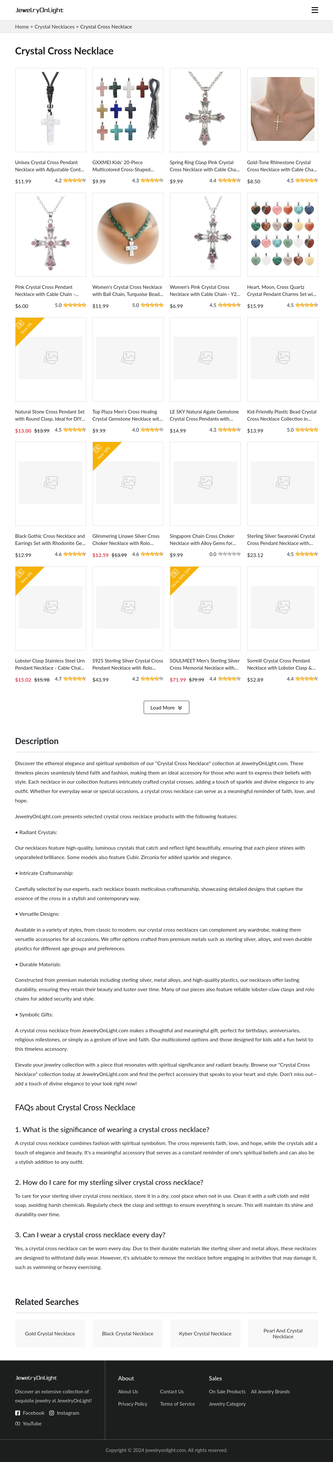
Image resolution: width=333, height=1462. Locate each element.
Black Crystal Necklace (127, 1333)
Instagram (68, 1413)
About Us (128, 1391)
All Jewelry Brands (270, 1391)
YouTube (32, 1423)
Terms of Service (177, 1404)
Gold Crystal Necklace (50, 1333)
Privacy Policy (132, 1404)
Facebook (34, 1413)
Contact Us (172, 1391)
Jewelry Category (227, 1404)
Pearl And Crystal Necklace (283, 1333)
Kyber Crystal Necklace (205, 1333)
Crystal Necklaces (55, 26)
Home (22, 26)
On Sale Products (227, 1391)
